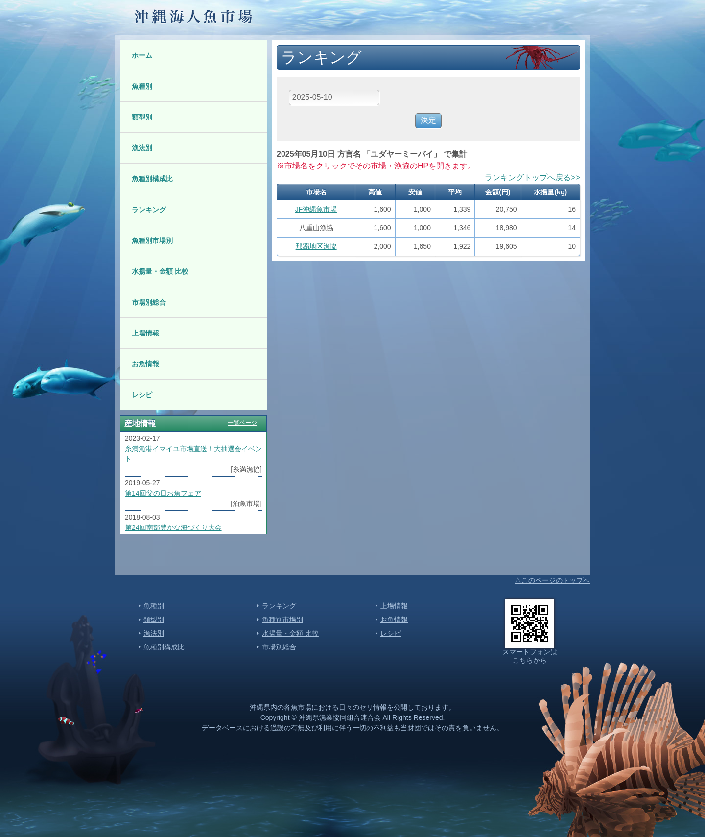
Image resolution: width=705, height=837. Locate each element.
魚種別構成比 (152, 179)
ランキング (149, 210)
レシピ (142, 395)
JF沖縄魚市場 (316, 209)
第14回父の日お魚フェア (163, 493)
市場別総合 (149, 302)
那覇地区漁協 (316, 246)
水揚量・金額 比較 (160, 271)
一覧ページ (242, 422)
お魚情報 (145, 364)
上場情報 (145, 333)
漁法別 (142, 148)
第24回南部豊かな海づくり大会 (173, 527)
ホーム (142, 55)
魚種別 (142, 86)
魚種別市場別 (152, 240)
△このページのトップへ (552, 580)
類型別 (142, 117)
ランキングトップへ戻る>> (532, 177)
